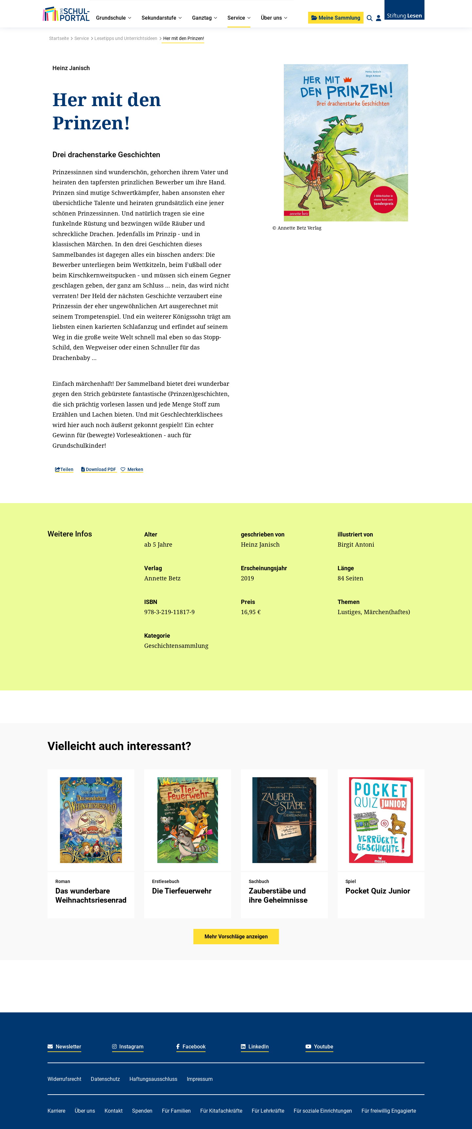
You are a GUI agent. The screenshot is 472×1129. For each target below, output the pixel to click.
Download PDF (99, 469)
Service (81, 38)
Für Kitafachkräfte (221, 1111)
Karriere (56, 1111)
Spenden (142, 1111)
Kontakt (114, 1111)
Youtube (319, 1047)
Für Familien (176, 1111)
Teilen (64, 469)
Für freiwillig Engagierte (389, 1111)
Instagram (128, 1047)
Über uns (85, 1111)
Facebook (191, 1047)
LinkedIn (255, 1047)
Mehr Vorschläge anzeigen (236, 936)
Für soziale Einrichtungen (323, 1111)
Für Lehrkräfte (268, 1111)
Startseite (59, 38)
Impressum (200, 1079)
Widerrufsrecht (64, 1079)
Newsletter (64, 1047)
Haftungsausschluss (153, 1079)
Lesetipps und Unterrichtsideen (125, 38)
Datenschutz (105, 1079)
